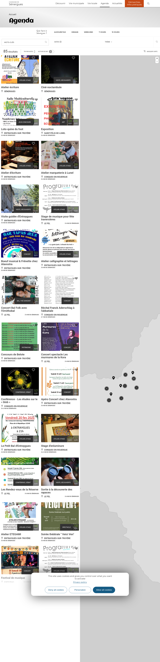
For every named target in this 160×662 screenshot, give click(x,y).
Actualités (117, 3)
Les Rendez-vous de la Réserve (19, 489)
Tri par (30, 51)
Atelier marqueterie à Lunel (57, 172)
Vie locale (92, 3)
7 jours (102, 32)
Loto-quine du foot (12, 129)
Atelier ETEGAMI (11, 534)
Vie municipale (76, 3)
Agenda (105, 3)
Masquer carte (150, 51)
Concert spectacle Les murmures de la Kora (54, 356)
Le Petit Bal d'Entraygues (16, 445)
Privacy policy (80, 582)
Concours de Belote (12, 354)
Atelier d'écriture (11, 172)
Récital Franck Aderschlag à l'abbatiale (57, 309)
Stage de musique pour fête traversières (57, 218)
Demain (75, 32)
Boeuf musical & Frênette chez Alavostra (19, 263)
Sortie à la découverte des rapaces (56, 491)
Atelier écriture (10, 87)
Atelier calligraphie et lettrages (59, 261)
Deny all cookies (56, 590)
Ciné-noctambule (51, 87)
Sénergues (16, 3)
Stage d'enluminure (52, 445)
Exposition (47, 129)
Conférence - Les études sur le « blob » (19, 401)
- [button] (157, 61)
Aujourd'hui (60, 32)
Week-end (88, 32)
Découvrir (60, 3)
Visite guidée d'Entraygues (17, 216)
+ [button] (157, 58)
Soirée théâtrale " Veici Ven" (57, 534)
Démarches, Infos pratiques (134, 3)
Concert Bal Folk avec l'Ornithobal (14, 309)
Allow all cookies (104, 590)
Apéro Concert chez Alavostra (59, 399)
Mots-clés (9, 42)
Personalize (80, 590)
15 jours (116, 32)
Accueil (12, 14)
